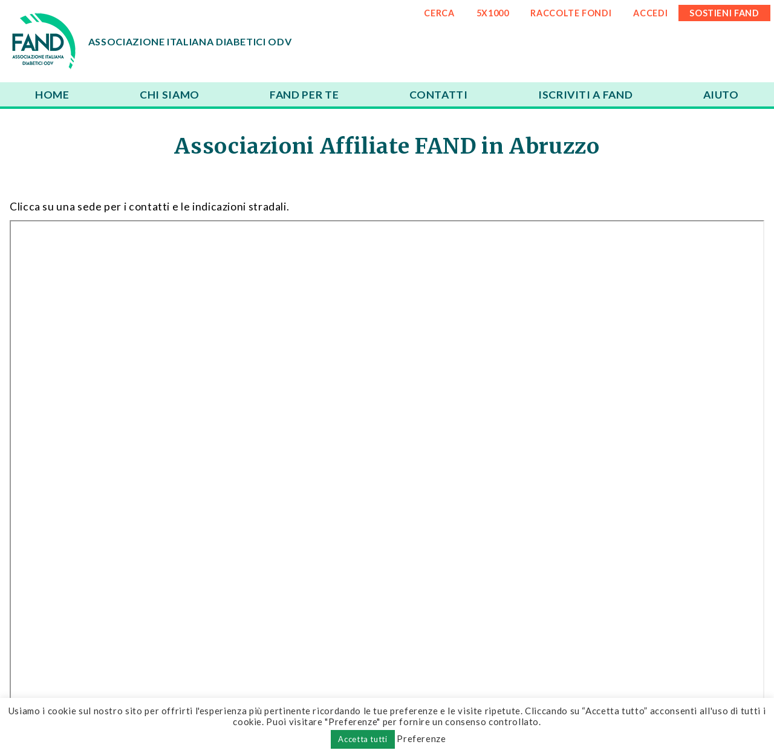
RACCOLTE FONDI (570, 13)
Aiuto (721, 94)
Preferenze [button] (421, 738)
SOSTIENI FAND (724, 13)
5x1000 (492, 13)
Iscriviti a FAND (585, 94)
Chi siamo (170, 94)
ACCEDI (650, 13)
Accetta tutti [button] (362, 739)
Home (52, 94)
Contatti (438, 94)
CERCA (439, 13)
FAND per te (304, 94)
